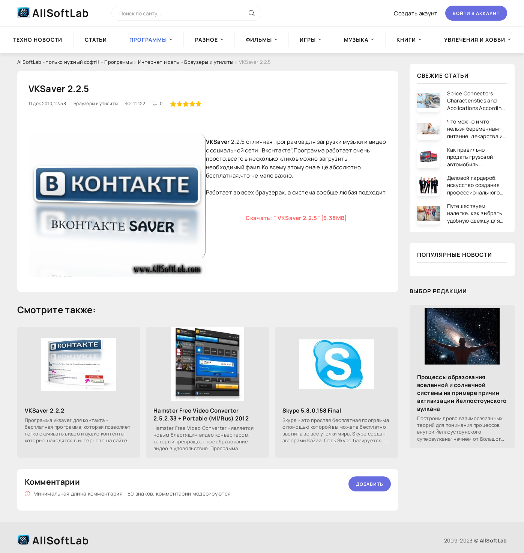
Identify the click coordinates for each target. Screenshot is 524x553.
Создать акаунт (415, 13)
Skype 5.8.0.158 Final (311, 410)
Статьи (96, 39)
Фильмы (259, 39)
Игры (308, 39)
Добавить (369, 484)
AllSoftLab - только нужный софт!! (58, 62)
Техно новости (37, 39)
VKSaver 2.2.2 (45, 410)
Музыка (356, 39)
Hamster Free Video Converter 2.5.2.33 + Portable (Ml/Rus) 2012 (201, 414)
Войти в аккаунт (476, 13)
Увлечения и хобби (474, 39)
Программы (118, 62)
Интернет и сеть (158, 62)
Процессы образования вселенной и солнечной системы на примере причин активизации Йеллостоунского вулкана (462, 393)
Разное (206, 39)
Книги (406, 39)
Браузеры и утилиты (208, 62)
